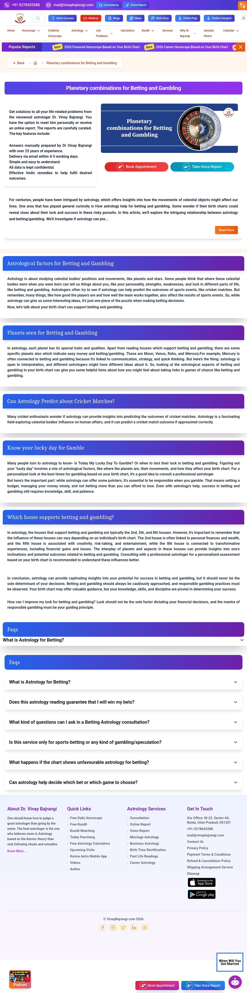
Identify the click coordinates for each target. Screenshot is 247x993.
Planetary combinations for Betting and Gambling (81, 63)
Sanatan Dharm (209, 33)
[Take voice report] (202, 167)
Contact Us (195, 842)
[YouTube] (144, 927)
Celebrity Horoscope (55, 33)
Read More (226, 230)
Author (73, 869)
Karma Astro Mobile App (87, 856)
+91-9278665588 (200, 829)
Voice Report (136, 5)
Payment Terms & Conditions (209, 854)
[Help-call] (22, 5)
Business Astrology (143, 843)
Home (11, 30)
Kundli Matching (81, 830)
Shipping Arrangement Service (210, 867)
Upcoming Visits (81, 850)
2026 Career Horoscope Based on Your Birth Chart (195, 47)
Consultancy (109, 5)
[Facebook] (102, 927)
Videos (74, 862)
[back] (18, 63)
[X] (123, 927)
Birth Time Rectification (146, 850)
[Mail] (69, 5)
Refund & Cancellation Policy (209, 861)
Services (167, 30)
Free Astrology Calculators (88, 843)
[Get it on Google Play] (201, 894)
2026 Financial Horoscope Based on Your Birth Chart (105, 47)
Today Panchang (81, 837)
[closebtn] (242, 5)
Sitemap (193, 873)
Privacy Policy (197, 848)
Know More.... (17, 851)
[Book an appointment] (136, 167)
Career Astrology (141, 862)
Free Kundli (77, 824)
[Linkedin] (134, 927)
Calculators (127, 30)
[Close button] (241, 47)
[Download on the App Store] (201, 882)
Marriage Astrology (143, 837)
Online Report (139, 824)
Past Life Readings (142, 856)
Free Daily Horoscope (84, 818)
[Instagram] (113, 927)
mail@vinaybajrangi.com (205, 835)
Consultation (138, 818)
